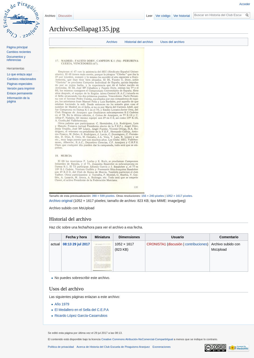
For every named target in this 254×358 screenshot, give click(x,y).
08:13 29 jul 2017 (76, 244)
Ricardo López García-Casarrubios (80, 316)
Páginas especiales (19, 84)
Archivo (111, 42)
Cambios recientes (19, 52)
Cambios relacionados (21, 79)
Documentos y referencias (16, 58)
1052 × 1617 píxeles (179, 195)
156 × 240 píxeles (152, 195)
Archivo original (61, 201)
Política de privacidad (61, 346)
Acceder (244, 4)
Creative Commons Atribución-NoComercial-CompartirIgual (137, 339)
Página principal (17, 47)
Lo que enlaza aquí (19, 74)
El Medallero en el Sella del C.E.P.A (81, 310)
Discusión (65, 16)
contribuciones (196, 244)
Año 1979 (61, 304)
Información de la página (18, 99)
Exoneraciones (161, 346)
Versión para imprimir (21, 88)
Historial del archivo (139, 42)
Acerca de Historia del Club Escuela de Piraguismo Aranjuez (113, 346)
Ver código (163, 16)
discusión (175, 244)
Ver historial (181, 16)
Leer (149, 16)
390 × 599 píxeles (103, 195)
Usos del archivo (172, 42)
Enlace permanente (19, 93)
